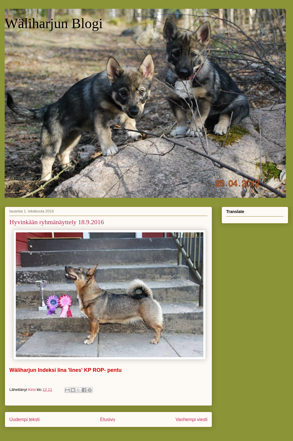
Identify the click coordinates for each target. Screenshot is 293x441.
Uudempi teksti (24, 419)
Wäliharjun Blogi (54, 23)
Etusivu (107, 419)
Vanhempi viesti (191, 419)
